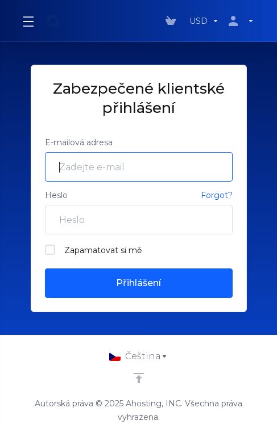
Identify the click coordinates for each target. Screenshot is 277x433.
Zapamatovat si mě (93, 250)
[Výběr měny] (204, 21)
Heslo (56, 195)
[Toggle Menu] (28, 21)
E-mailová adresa (79, 142)
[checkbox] (50, 250)
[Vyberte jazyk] (138, 356)
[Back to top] (139, 378)
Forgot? (217, 195)
